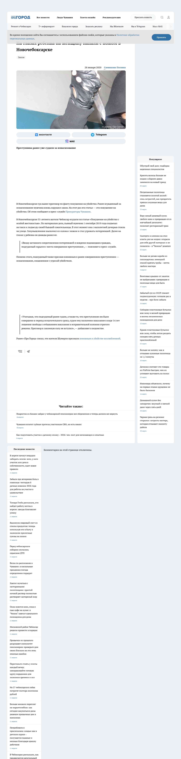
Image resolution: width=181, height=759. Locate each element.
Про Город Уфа (79, 658)
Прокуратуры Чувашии (78, 211)
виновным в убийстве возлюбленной (100, 338)
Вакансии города (70, 26)
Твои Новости (35, 654)
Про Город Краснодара (60, 663)
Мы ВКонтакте (117, 26)
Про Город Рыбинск (59, 658)
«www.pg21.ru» (25, 685)
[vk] (20, 351)
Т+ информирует (46, 26)
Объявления (11, 676)
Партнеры (76, 680)
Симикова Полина (115, 67)
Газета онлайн (87, 17)
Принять (161, 37)
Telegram (10, 673)
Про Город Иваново (104, 654)
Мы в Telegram (138, 26)
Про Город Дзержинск (15, 663)
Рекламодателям (112, 17)
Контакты (76, 673)
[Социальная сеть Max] (71, 141)
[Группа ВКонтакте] (43, 134)
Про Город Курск (36, 658)
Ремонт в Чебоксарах (21, 26)
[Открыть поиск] (162, 17)
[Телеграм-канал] (99, 134)
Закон (21, 57)
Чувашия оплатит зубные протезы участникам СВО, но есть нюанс (71, 426)
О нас (42, 673)
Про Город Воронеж (81, 654)
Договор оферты (46, 676)
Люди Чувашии (65, 17)
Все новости (43, 17)
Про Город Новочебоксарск (17, 654)
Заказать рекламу (93, 26)
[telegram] (29, 351)
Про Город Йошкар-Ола (60, 654)
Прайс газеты (12, 680)
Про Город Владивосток (38, 663)
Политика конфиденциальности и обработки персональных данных (32, 721)
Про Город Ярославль (15, 658)
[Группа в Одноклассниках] (127, 658)
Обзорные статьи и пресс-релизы (85, 676)
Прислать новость (143, 17)
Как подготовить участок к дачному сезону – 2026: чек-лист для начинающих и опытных (71, 437)
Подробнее (76, 718)
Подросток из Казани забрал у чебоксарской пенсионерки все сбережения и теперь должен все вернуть (71, 416)
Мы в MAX (157, 26)
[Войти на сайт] (168, 17)
